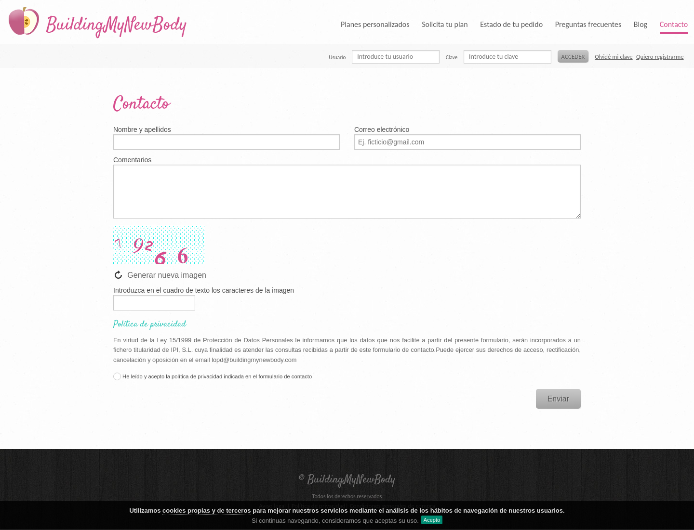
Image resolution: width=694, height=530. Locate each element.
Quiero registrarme (660, 56)
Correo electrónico (381, 129)
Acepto (432, 520)
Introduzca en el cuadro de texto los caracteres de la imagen (203, 290)
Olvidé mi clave (613, 56)
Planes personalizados (375, 24)
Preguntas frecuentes (588, 24)
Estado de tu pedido (511, 24)
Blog (640, 24)
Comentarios (132, 159)
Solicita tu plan (445, 24)
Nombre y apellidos (142, 129)
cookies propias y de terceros (206, 510)
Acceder (573, 56)
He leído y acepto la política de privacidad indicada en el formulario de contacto (212, 376)
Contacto (674, 24)
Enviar (558, 399)
